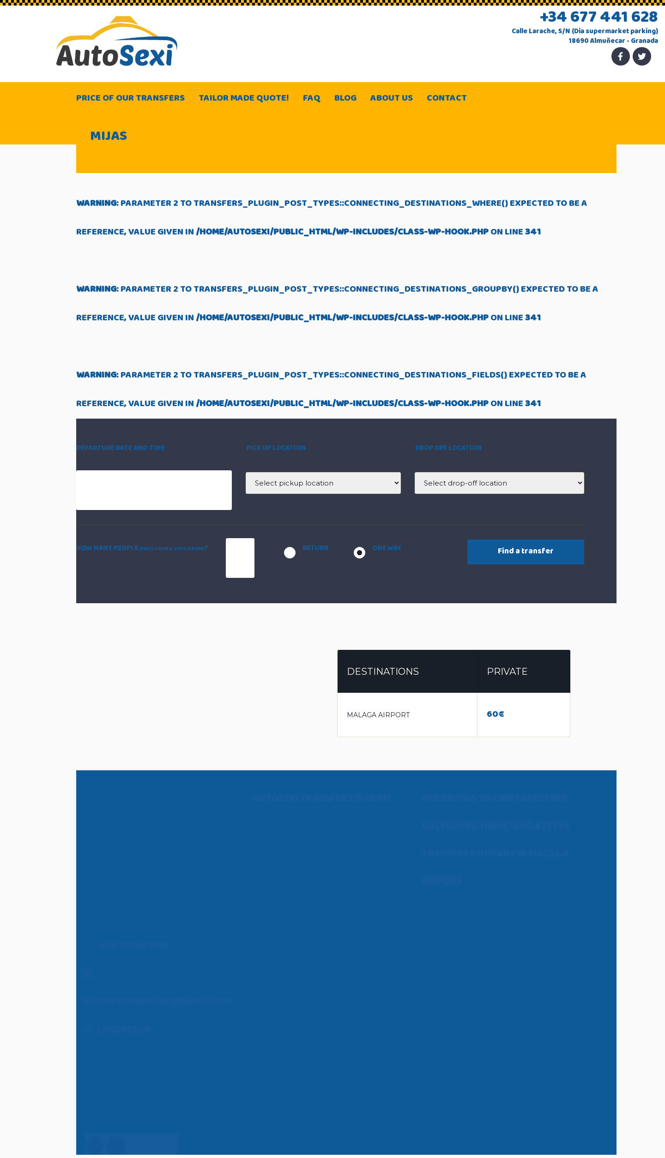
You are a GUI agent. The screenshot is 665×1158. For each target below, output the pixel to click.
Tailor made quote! (244, 99)
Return (315, 549)
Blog (345, 99)
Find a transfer (526, 552)
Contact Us (123, 1030)
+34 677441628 (134, 946)
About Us (391, 99)
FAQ (311, 99)
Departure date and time (120, 449)
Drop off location (448, 449)
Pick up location (276, 449)
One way (386, 549)
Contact (447, 99)
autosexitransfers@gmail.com (157, 1002)
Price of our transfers (130, 99)
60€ (495, 715)
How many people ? (142, 549)
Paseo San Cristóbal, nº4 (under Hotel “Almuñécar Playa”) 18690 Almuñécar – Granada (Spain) (160, 890)
